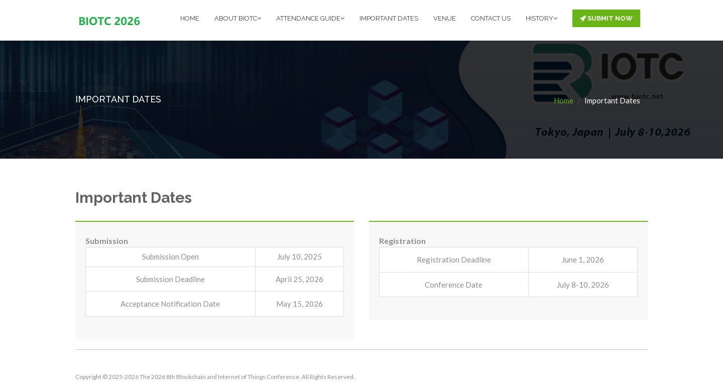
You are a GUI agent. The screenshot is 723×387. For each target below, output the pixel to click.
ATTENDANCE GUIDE (310, 18)
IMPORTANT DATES (388, 18)
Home (563, 100)
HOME (189, 18)
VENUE (444, 18)
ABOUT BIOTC (237, 18)
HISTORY (541, 18)
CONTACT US (491, 18)
